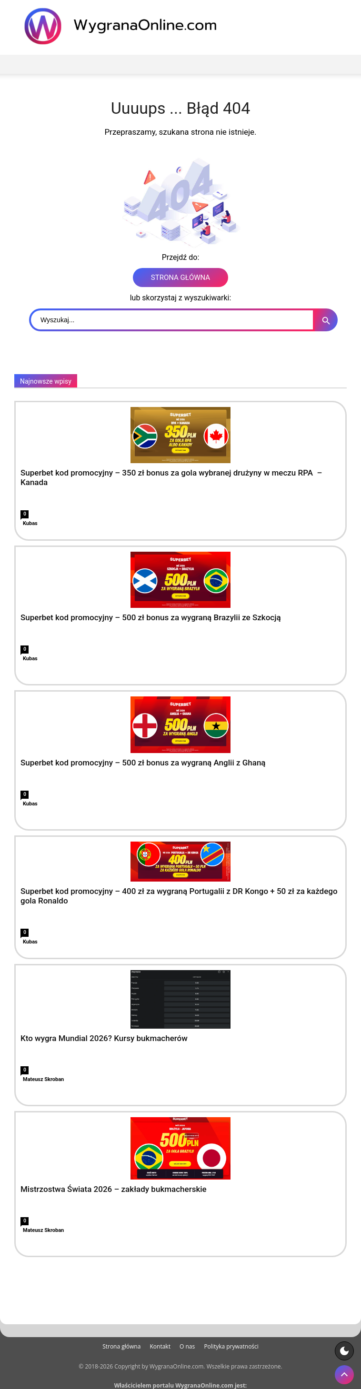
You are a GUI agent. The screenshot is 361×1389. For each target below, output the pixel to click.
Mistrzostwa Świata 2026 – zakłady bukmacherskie (113, 1189)
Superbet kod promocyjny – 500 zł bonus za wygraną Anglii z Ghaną (143, 762)
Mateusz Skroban (43, 1079)
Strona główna (121, 1346)
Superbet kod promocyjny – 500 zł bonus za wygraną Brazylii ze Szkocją (150, 617)
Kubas (30, 523)
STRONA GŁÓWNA (180, 277)
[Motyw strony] (344, 1350)
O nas (187, 1346)
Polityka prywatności (231, 1346)
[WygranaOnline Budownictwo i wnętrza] (126, 26)
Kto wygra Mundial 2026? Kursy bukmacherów (104, 1038)
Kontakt (160, 1346)
